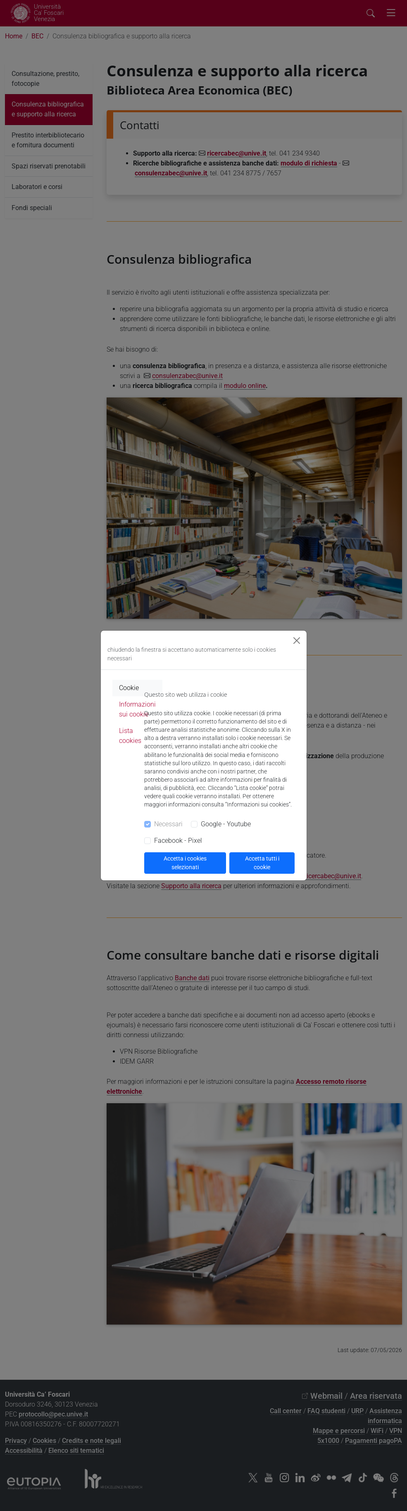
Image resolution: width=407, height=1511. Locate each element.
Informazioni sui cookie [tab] (137, 709)
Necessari (168, 824)
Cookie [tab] (129, 688)
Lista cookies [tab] (130, 736)
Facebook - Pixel (178, 840)
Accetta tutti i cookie (262, 862)
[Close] (296, 640)
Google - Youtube (226, 824)
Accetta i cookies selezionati (185, 862)
